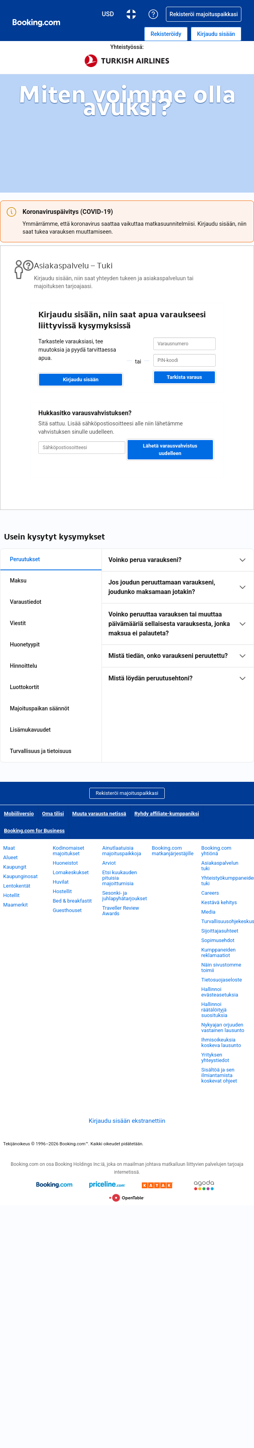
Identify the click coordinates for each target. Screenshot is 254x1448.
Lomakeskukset (70, 872)
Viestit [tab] (18, 623)
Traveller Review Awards (120, 910)
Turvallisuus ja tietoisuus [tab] (40, 751)
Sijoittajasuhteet (220, 931)
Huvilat (60, 882)
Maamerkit (15, 905)
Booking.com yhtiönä (216, 850)
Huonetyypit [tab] (25, 644)
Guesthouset (67, 910)
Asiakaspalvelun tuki (220, 865)
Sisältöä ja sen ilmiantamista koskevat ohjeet (219, 1075)
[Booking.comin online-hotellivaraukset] (36, 23)
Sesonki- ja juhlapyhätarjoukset (124, 895)
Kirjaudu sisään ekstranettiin (127, 1120)
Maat (9, 848)
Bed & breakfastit (72, 901)
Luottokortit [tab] (24, 687)
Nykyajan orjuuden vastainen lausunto (223, 1027)
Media (208, 912)
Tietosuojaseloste (221, 980)
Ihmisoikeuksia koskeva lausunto (221, 1042)
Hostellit (62, 891)
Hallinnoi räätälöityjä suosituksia (214, 1009)
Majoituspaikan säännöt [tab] (39, 708)
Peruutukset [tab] (25, 559)
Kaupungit (14, 867)
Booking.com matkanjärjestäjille (173, 850)
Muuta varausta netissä (99, 814)
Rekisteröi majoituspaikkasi (127, 793)
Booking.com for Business (34, 831)
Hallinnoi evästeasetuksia (220, 992)
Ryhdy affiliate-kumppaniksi (166, 814)
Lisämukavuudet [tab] (30, 730)
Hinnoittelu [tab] (23, 666)
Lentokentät (16, 886)
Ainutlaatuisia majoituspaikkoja (121, 850)
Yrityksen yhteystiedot (215, 1057)
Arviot (109, 863)
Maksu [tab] (18, 580)
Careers (210, 893)
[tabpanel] (178, 619)
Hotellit (11, 895)
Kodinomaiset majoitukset (68, 850)
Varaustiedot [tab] (25, 602)
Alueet (10, 857)
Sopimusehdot (218, 940)
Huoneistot (65, 863)
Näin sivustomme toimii (221, 967)
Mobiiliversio (19, 814)
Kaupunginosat (20, 876)
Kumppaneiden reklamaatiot (218, 952)
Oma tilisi (53, 814)
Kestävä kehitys (219, 902)
